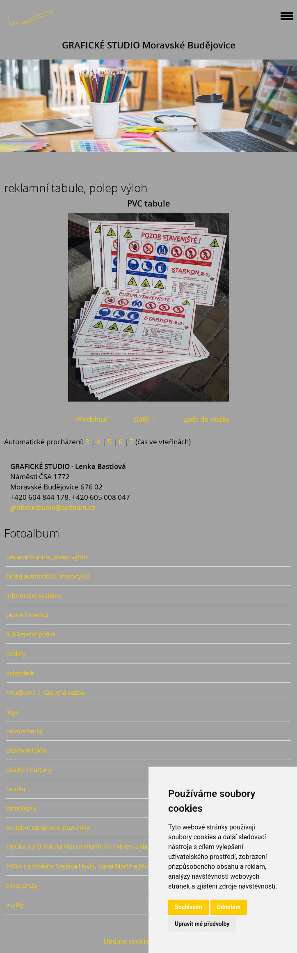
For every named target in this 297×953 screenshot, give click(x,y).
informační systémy (34, 595)
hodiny (16, 653)
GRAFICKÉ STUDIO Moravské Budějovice (148, 45)
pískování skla (26, 750)
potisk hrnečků (27, 615)
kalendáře (20, 673)
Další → (146, 419)
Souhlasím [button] (188, 907)
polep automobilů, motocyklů (48, 576)
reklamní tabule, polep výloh (46, 557)
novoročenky (24, 731)
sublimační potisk (31, 634)
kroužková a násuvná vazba (45, 692)
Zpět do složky (207, 419)
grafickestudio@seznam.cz (52, 507)
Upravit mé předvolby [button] (202, 924)
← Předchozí (87, 419)
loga (12, 711)
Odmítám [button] (229, 907)
